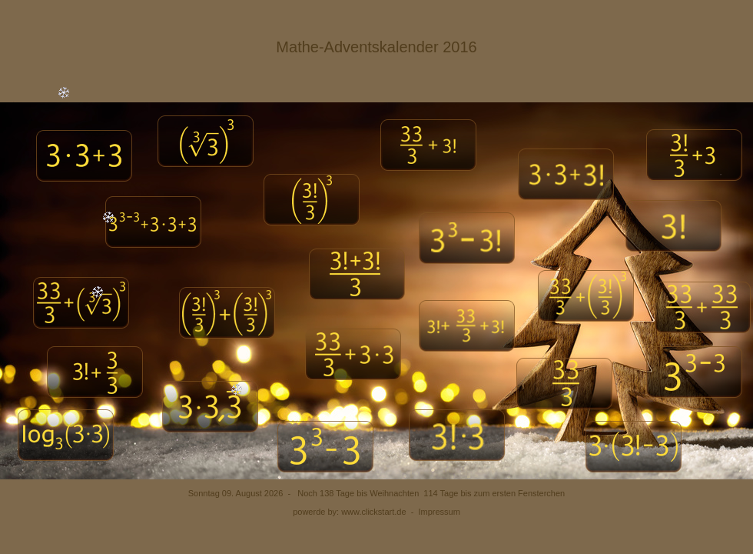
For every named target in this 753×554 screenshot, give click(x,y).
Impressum (438, 511)
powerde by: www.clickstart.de (349, 511)
